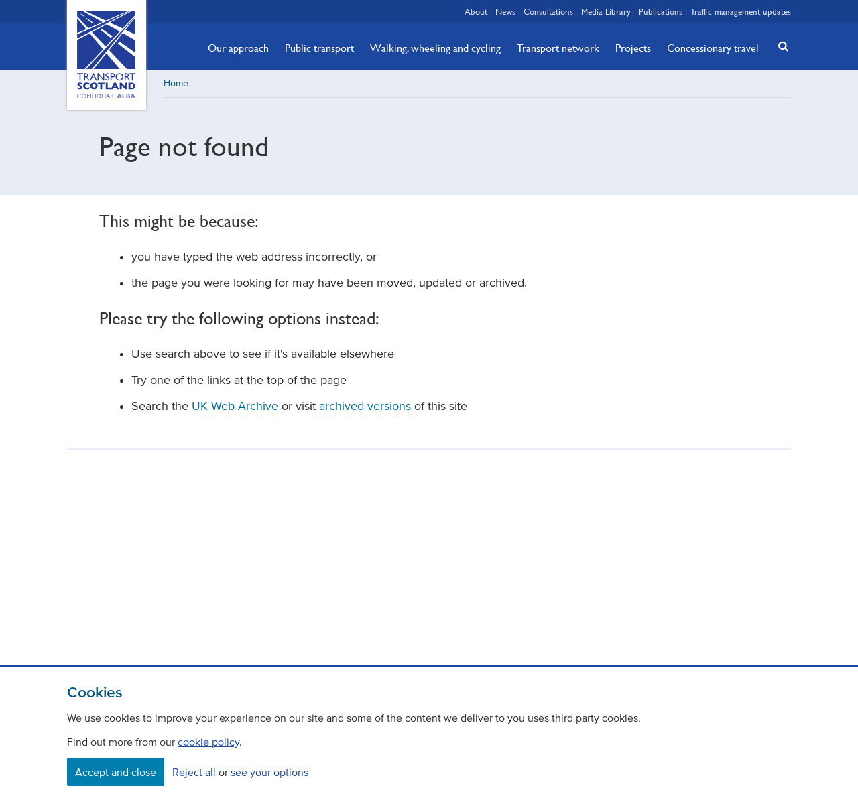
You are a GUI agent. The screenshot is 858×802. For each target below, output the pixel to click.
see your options (269, 772)
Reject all (194, 772)
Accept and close (115, 772)
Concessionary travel (713, 47)
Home (176, 83)
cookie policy (208, 742)
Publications (660, 11)
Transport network (558, 47)
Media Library (606, 11)
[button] (779, 46)
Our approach (238, 47)
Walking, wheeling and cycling (435, 47)
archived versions (365, 406)
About (476, 11)
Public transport (319, 47)
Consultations (548, 11)
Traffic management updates (740, 11)
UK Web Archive (235, 406)
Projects (633, 47)
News (505, 11)
